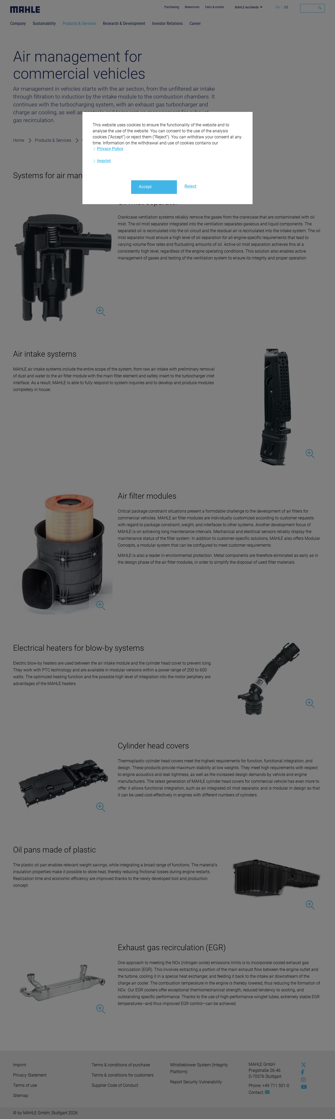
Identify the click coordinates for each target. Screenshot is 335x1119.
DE (286, 7)
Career (195, 23)
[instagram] (302, 1079)
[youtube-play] (302, 1087)
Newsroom (192, 7)
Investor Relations (167, 23)
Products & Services (79, 23)
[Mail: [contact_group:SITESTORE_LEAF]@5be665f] (267, 1092)
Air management (146, 140)
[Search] (312, 8)
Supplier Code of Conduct (115, 1085)
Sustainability (44, 23)
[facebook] (302, 1072)
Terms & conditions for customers (123, 1075)
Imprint (19, 1064)
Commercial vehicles (101, 140)
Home (18, 140)
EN (278, 7)
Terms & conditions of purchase (121, 1064)
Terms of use (25, 1085)
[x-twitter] (302, 1065)
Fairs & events (214, 7)
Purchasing (171, 7)
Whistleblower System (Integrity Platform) (199, 1068)
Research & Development (124, 23)
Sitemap (20, 1095)
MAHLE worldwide (247, 7)
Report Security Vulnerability (196, 1081)
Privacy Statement (30, 1075)
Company (18, 23)
